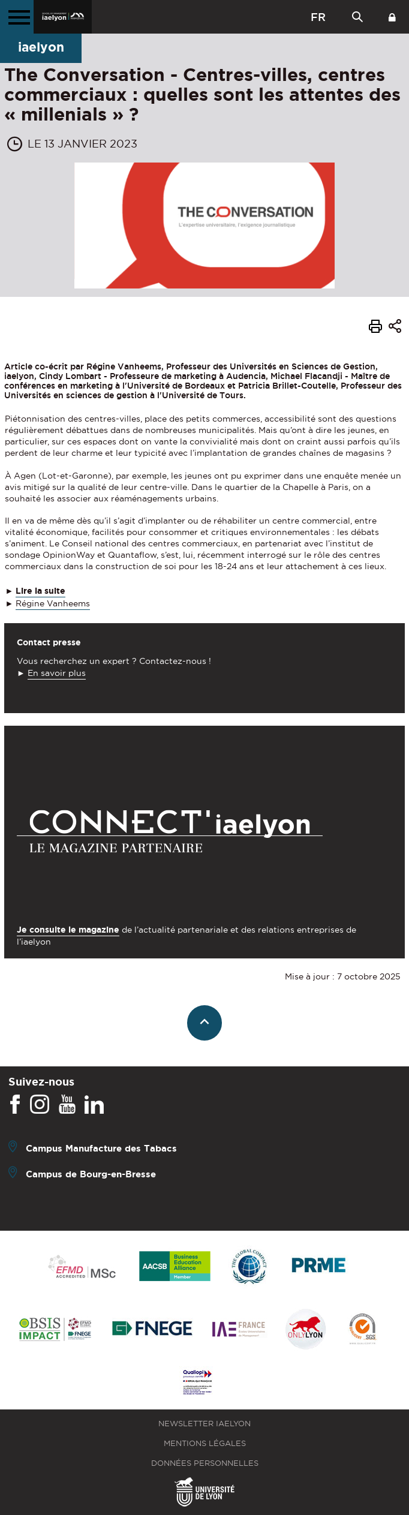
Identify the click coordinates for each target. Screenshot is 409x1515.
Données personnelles (204, 1463)
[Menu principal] (17, 17)
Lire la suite (40, 591)
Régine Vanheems (53, 603)
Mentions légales (205, 1443)
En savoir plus (57, 673)
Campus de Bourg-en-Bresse (91, 1174)
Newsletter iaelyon (204, 1423)
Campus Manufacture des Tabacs (101, 1148)
